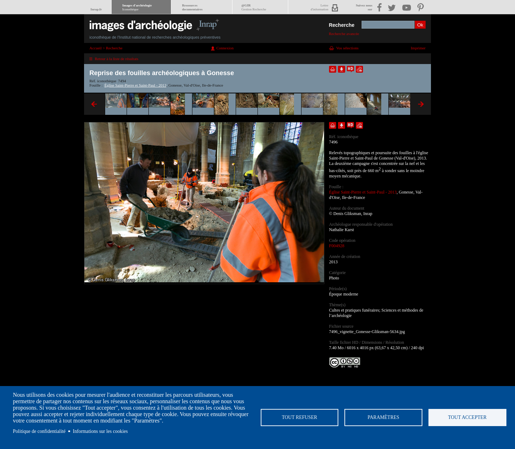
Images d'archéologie (137, 7)
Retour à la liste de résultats (116, 59)
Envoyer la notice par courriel (359, 69)
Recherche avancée (344, 33)
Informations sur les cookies (100, 431)
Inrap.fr (96, 9)
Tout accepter (467, 417)
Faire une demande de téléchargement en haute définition (350, 69)
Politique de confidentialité (39, 431)
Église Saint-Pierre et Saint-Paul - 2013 (135, 85)
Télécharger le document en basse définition (341, 69)
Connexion (225, 48)
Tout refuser (299, 417)
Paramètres (383, 417)
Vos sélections (347, 48)
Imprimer (418, 48)
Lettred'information (319, 7)
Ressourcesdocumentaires (192, 7)
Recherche (341, 25)
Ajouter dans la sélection (332, 69)
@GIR (253, 7)
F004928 (336, 245)
